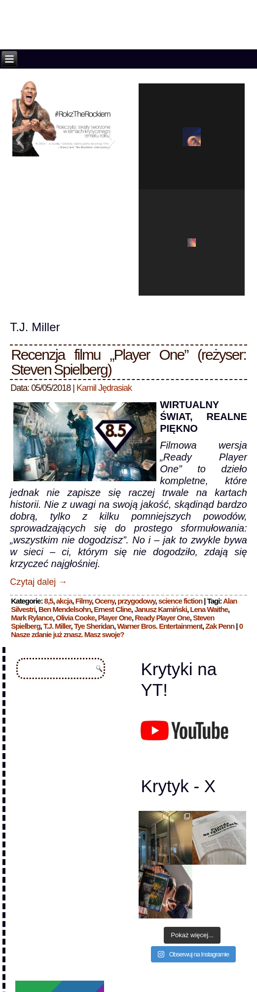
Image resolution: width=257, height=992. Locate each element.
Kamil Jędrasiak (104, 388)
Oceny (104, 601)
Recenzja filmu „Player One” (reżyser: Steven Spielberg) (128, 362)
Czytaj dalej (38, 582)
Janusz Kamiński (160, 609)
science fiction (180, 601)
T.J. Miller (57, 626)
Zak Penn (219, 626)
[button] (19, 140)
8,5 (48, 601)
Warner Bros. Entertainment (159, 626)
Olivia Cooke (75, 617)
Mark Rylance (32, 617)
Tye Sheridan (94, 626)
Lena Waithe (209, 609)
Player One (114, 617)
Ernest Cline (112, 609)
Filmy (83, 601)
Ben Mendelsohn (64, 609)
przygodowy (136, 601)
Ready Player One (162, 617)
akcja (64, 601)
